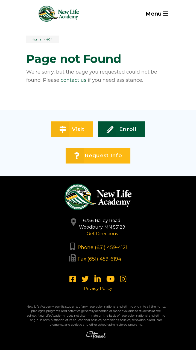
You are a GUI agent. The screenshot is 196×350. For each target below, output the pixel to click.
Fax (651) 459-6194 (99, 259)
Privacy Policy (98, 288)
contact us (73, 80)
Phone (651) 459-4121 (102, 247)
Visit (71, 129)
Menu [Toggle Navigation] (156, 13)
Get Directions (102, 233)
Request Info (98, 155)
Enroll (122, 129)
